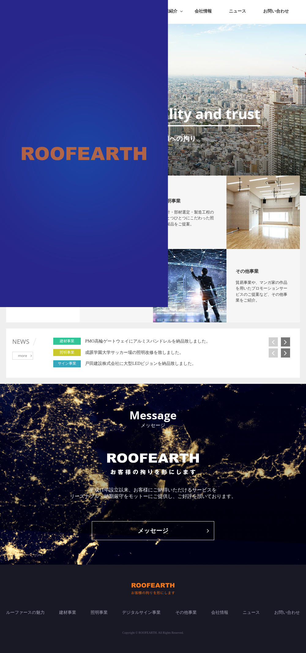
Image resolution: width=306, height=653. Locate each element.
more (25, 355)
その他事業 (186, 612)
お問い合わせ (276, 11)
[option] (187, 341)
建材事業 (67, 612)
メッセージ (173, 530)
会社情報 (203, 11)
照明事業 (99, 612)
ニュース (237, 11)
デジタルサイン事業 (141, 612)
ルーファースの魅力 (25, 612)
